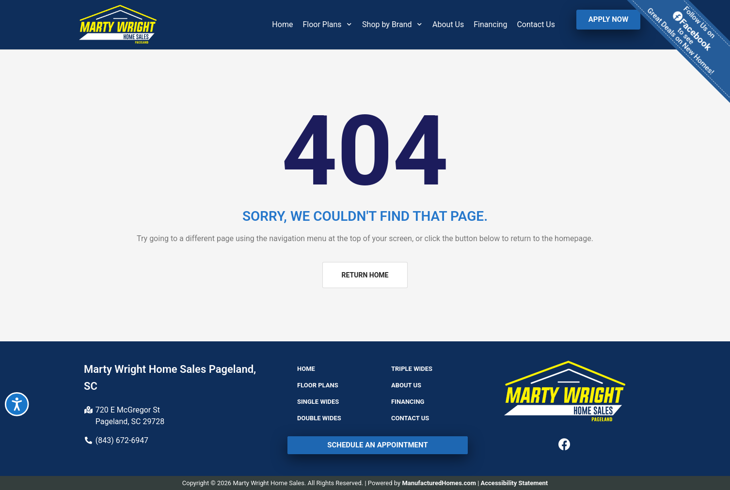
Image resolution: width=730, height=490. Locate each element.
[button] (608, 20)
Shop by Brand (392, 24)
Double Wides (319, 418)
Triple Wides (411, 368)
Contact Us (536, 24)
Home (282, 24)
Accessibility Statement (514, 483)
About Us (448, 24)
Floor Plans (327, 24)
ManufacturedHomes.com (439, 483)
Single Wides (318, 401)
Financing (490, 24)
